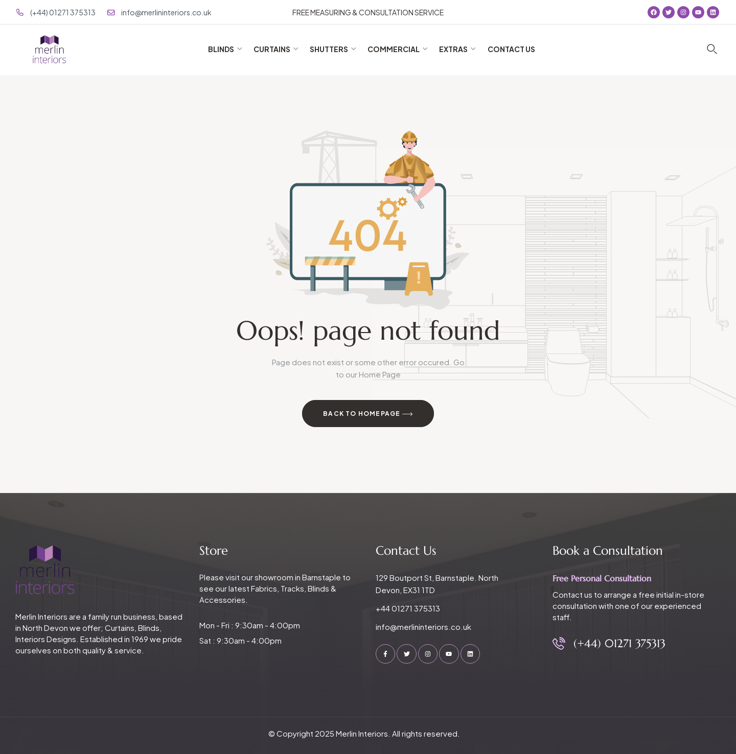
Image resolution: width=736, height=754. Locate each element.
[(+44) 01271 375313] (559, 643)
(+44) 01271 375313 (619, 643)
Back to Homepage (368, 414)
